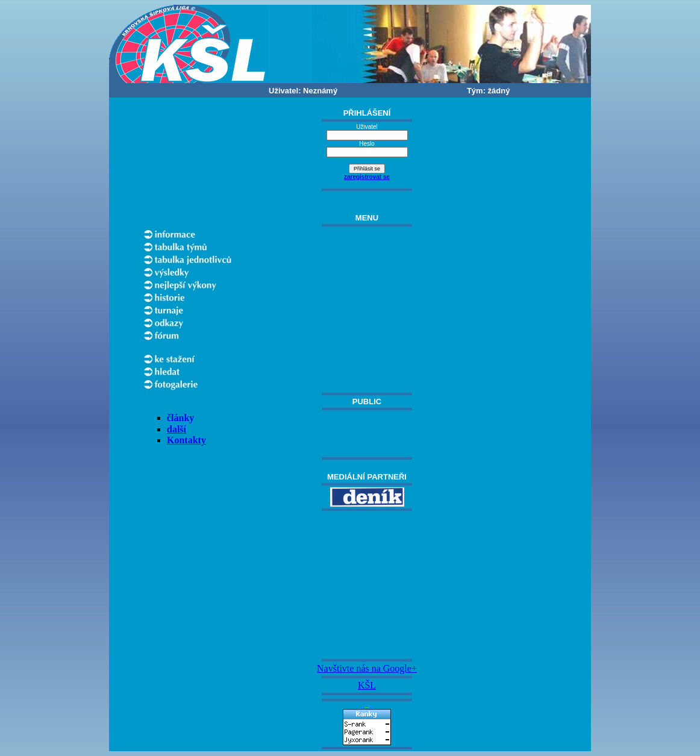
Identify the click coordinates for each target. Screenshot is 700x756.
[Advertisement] (367, 585)
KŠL (367, 685)
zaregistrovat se (367, 176)
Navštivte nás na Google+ (367, 668)
